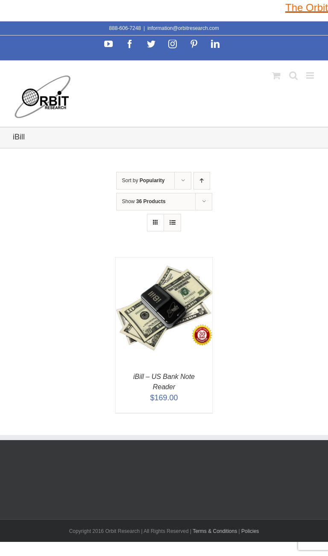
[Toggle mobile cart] (276, 75)
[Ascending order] (201, 180)
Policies (250, 531)
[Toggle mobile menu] (310, 75)
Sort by (143, 180)
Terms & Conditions (215, 531)
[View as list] (172, 222)
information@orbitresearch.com (183, 28)
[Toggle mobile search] (293, 75)
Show (144, 201)
